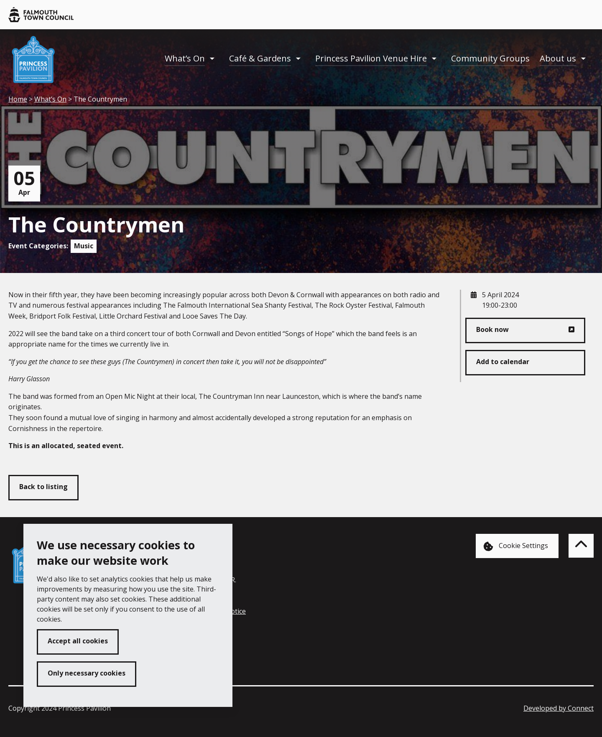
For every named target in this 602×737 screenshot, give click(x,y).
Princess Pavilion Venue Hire (371, 58)
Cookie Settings (515, 546)
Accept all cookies (78, 640)
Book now (492, 329)
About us (558, 58)
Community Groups (490, 58)
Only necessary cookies (86, 673)
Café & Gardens (260, 58)
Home (17, 99)
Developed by (558, 708)
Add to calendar (502, 361)
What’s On (185, 58)
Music (83, 245)
